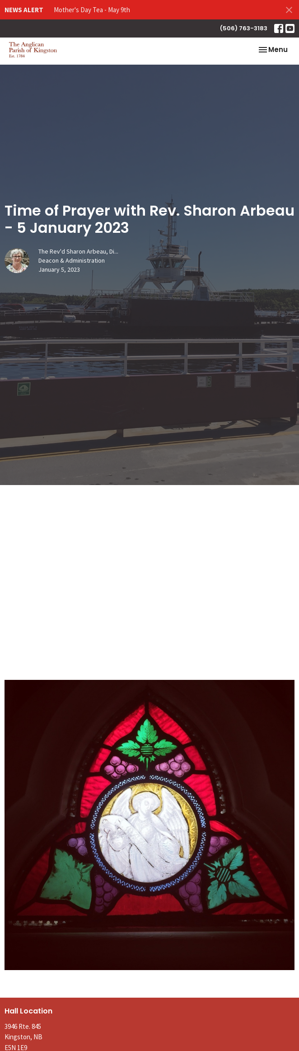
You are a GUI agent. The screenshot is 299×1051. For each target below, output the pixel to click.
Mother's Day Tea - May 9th (92, 9)
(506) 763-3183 (243, 28)
